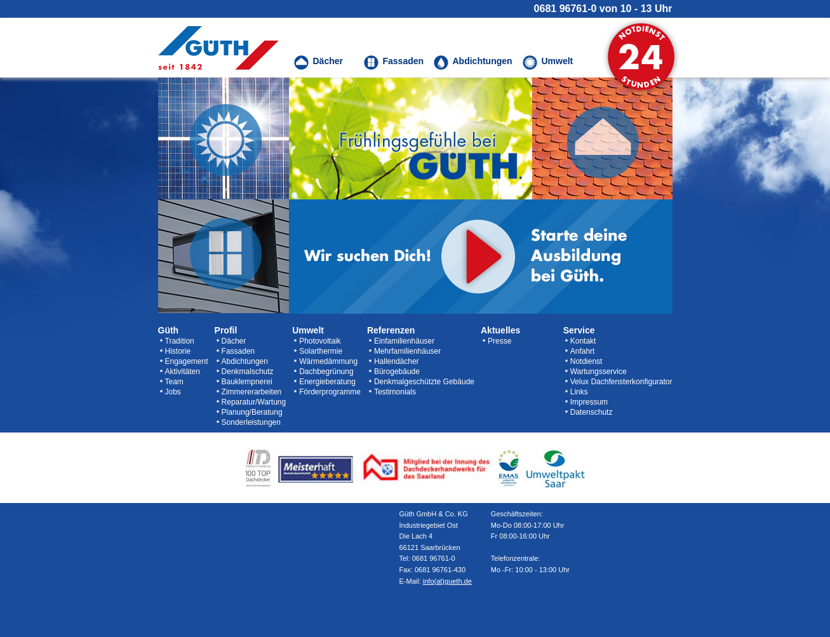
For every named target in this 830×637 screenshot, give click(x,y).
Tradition (179, 341)
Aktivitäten (182, 371)
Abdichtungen (245, 361)
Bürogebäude (397, 371)
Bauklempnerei (247, 381)
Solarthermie (320, 351)
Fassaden (238, 351)
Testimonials (395, 391)
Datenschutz (591, 412)
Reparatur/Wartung (254, 402)
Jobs (173, 391)
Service (579, 330)
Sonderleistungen (251, 422)
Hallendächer (396, 361)
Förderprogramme (330, 391)
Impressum (589, 402)
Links (579, 391)
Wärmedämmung (328, 361)
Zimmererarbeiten (252, 391)
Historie (178, 351)
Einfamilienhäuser (404, 341)
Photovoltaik (319, 341)
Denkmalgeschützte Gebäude (424, 381)
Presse (499, 341)
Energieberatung (327, 381)
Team (174, 381)
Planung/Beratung (252, 412)
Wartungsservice (598, 371)
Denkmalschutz (248, 371)
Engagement (186, 361)
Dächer (234, 341)
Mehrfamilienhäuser (407, 351)
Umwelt (308, 330)
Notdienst (586, 361)
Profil (226, 330)
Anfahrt (582, 351)
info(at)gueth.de (447, 581)
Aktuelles (500, 330)
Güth (168, 330)
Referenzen (391, 330)
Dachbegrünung (326, 371)
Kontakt (583, 341)
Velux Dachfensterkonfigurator (621, 381)
